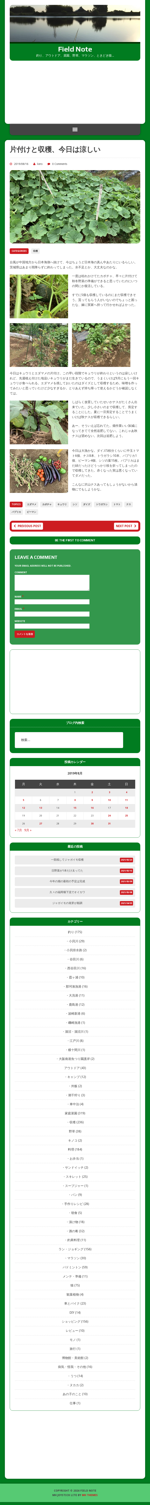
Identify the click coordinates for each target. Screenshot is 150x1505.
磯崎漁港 (74, 1025)
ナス (128, 504)
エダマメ (31, 504)
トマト (116, 504)
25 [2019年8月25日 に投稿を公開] (126, 818)
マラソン (73, 1261)
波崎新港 (74, 1016)
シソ (75, 504)
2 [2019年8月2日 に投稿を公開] (92, 795)
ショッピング (71, 1324)
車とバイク (72, 1306)
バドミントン (72, 1270)
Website (20, 624)
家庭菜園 (71, 1116)
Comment (21, 572)
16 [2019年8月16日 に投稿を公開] (92, 810)
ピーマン (31, 512)
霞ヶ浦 (73, 980)
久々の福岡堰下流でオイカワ (67, 895)
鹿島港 (73, 1007)
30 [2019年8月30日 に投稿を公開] (92, 826)
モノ (73, 1343)
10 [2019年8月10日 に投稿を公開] (109, 803)
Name (18, 599)
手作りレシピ (73, 1207)
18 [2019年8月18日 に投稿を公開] (126, 810)
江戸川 (74, 1044)
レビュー (72, 1333)
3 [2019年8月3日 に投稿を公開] (109, 795)
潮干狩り (74, 1098)
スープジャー (74, 1189)
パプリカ (16, 512)
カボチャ (47, 504)
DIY (71, 1315)
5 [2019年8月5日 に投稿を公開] (23, 803)
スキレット (73, 1179)
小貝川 (73, 944)
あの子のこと (72, 1397)
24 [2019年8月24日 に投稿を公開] (109, 818)
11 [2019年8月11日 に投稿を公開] (126, 803)
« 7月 (18, 833)
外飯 (74, 1089)
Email (19, 612)
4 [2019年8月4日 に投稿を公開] (126, 795)
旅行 (73, 1352)
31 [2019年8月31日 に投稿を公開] (109, 826)
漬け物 (73, 1225)
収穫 (35, 251)
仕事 (73, 1406)
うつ (73, 1379)
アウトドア (72, 1071)
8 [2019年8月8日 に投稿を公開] (75, 803)
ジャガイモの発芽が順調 (67, 905)
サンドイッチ (74, 1170)
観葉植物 (73, 1297)
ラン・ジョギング (71, 1252)
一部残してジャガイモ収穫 (67, 862)
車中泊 (74, 1107)
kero (40, 163)
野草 (72, 1134)
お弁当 (74, 1161)
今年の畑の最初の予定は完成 (67, 884)
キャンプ (73, 1080)
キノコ (72, 1143)
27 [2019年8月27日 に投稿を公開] (40, 826)
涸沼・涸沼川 (74, 1034)
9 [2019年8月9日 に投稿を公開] (92, 803)
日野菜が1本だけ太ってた (67, 873)
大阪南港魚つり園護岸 (74, 1062)
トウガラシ (102, 504)
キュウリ (62, 504)
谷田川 (74, 962)
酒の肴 (73, 1234)
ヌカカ (74, 1388)
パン (74, 1198)
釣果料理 (73, 1243)
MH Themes (90, 1498)
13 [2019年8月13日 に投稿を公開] (40, 810)
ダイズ (86, 504)
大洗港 (73, 998)
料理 (71, 1152)
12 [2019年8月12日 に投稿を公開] (23, 810)
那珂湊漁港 (73, 989)
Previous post (27, 526)
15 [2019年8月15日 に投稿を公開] (75, 810)
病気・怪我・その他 (72, 1370)
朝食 (74, 1216)
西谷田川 (73, 971)
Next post (126, 526)
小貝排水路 (74, 953)
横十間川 (74, 1053)
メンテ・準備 (72, 1279)
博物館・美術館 (73, 1361)
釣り (71, 935)
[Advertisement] (75, 90)
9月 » (28, 833)
